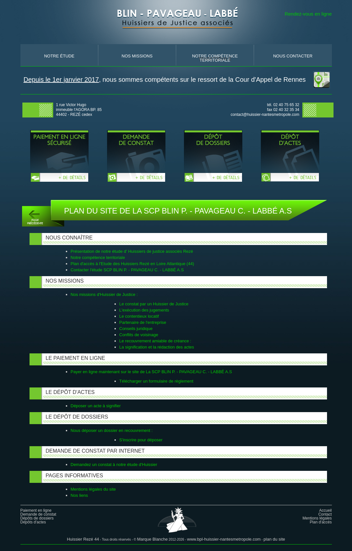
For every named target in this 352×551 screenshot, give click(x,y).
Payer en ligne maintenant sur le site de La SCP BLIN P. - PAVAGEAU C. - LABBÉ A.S (151, 371)
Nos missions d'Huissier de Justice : (104, 294)
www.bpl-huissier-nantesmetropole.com (224, 539)
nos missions (137, 56)
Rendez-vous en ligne (308, 14)
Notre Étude (59, 56)
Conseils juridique (136, 328)
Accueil (325, 510)
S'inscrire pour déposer (141, 439)
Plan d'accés (321, 522)
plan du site (274, 539)
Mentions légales (317, 518)
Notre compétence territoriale (98, 257)
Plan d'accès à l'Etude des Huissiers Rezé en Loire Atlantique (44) (132, 263)
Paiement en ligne (36, 510)
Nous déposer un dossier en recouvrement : (112, 430)
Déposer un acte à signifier (96, 405)
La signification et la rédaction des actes (156, 347)
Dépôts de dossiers (37, 518)
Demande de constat (38, 514)
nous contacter (292, 56)
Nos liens (79, 495)
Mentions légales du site (93, 489)
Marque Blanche (152, 539)
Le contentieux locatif (139, 316)
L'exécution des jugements (144, 310)
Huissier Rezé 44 (83, 539)
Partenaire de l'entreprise (142, 322)
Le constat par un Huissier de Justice (153, 303)
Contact (325, 514)
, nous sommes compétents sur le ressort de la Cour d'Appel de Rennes (165, 79)
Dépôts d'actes (33, 522)
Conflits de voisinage (138, 334)
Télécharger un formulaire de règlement (156, 381)
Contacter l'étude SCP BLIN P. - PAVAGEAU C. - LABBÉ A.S (127, 269)
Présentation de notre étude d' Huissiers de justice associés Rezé (132, 251)
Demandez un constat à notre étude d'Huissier (114, 464)
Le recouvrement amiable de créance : (155, 340)
